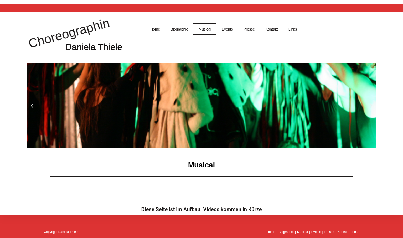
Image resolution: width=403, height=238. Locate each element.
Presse (249, 29)
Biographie (179, 29)
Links (292, 29)
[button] (32, 105)
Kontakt (271, 29)
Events (227, 29)
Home (155, 29)
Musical (205, 29)
